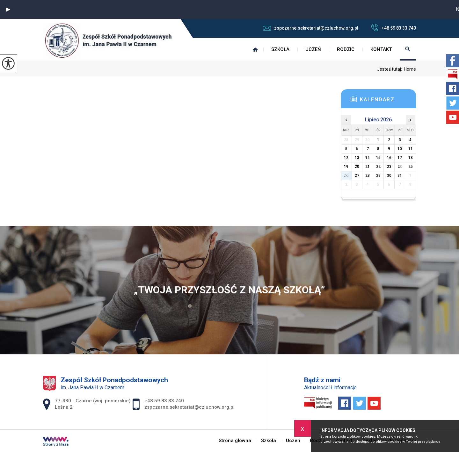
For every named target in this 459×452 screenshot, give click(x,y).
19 (346, 166)
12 (346, 157)
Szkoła (280, 49)
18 (410, 157)
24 (399, 166)
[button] (8, 9)
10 (399, 149)
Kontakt (381, 49)
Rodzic (345, 49)
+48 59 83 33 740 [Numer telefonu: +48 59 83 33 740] (164, 401)
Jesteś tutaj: (390, 69)
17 (399, 157)
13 (357, 157)
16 (389, 157)
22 (378, 166)
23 (389, 166)
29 (378, 175)
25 (410, 166)
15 (378, 157)
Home (410, 69)
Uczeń (313, 49)
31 (399, 175)
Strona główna (255, 49)
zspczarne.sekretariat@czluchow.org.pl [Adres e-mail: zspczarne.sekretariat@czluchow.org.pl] (189, 407)
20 (357, 166)
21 (367, 166)
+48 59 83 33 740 (393, 27)
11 (410, 149)
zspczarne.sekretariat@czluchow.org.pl (310, 28)
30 (389, 175)
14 (367, 157)
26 (346, 175)
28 (367, 175)
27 (357, 175)
